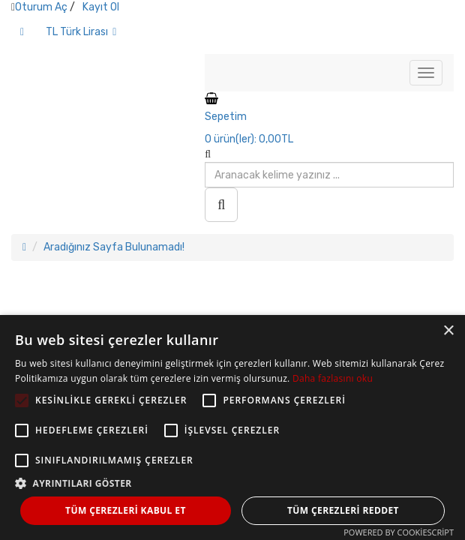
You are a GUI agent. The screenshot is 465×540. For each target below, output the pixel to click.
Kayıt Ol (100, 7)
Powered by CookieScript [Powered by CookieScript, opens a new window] (399, 532)
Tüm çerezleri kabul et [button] (125, 510)
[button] (232, 483)
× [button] (448, 331)
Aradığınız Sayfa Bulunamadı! (114, 247)
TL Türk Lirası (81, 32)
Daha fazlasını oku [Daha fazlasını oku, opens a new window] (332, 378)
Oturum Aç (41, 7)
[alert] (232, 427)
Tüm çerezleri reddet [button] (343, 510)
